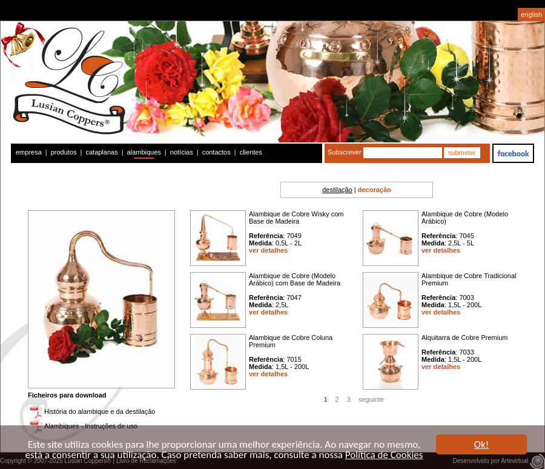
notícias (181, 152)
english (531, 14)
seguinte (371, 399)
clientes (251, 152)
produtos (64, 152)
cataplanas (101, 152)
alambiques (144, 152)
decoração (374, 189)
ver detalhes (268, 250)
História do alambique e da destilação (99, 411)
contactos (216, 152)
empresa (29, 152)
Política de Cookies (384, 455)
